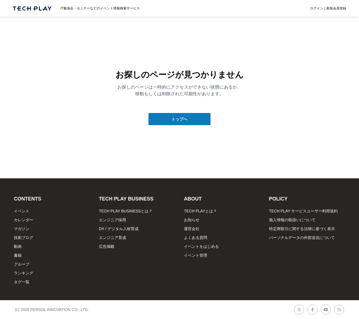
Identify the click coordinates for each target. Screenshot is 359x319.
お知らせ (191, 220)
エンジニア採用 (112, 220)
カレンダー (23, 220)
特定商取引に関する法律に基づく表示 (302, 229)
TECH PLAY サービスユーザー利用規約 (303, 211)
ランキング (23, 273)
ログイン (316, 8)
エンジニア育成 (112, 237)
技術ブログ (23, 237)
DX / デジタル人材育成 (119, 229)
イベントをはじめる (201, 246)
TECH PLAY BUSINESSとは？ (125, 211)
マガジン (21, 229)
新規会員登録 (336, 8)
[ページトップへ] (32, 8)
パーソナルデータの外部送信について (302, 237)
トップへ (179, 119)
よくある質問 (195, 237)
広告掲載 (106, 246)
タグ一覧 (21, 282)
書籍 (18, 255)
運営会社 (191, 229)
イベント (21, 211)
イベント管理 (195, 255)
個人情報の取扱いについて (292, 220)
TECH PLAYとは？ (200, 211)
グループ (21, 264)
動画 (18, 246)
